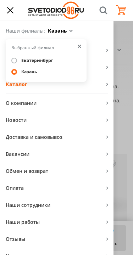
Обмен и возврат (27, 171)
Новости (16, 120)
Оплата (15, 188)
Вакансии (17, 154)
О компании (21, 103)
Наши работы (23, 222)
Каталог (16, 84)
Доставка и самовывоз (34, 137)
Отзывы (15, 239)
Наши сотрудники (28, 205)
